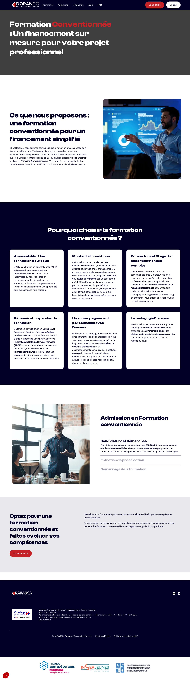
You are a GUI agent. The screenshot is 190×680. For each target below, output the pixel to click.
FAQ (100, 4)
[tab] (140, 446)
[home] (23, 5)
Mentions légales (103, 636)
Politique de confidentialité (126, 636)
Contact (173, 5)
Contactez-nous (20, 553)
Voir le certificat (45, 620)
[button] (48, 5)
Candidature (155, 5)
